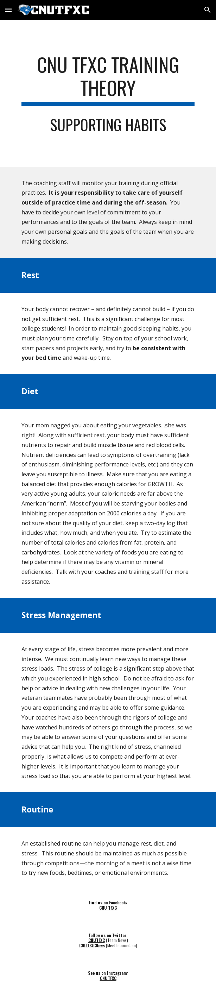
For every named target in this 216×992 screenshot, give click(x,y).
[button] (8, 9)
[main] (108, 79)
